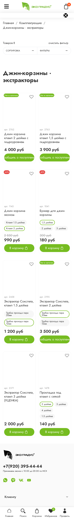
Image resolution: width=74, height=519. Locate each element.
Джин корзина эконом (14, 213)
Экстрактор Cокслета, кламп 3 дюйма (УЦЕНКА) (19, 396)
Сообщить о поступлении (19, 157)
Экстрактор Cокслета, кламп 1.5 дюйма (19, 303)
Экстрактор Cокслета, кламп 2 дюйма (54, 303)
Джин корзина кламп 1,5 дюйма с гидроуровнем (53, 138)
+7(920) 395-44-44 (22, 466)
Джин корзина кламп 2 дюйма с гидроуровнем (16, 138)
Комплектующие (30, 23)
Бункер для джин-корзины (52, 213)
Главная (8, 23)
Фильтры (55, 50)
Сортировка (21, 50)
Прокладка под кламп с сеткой (50, 394)
